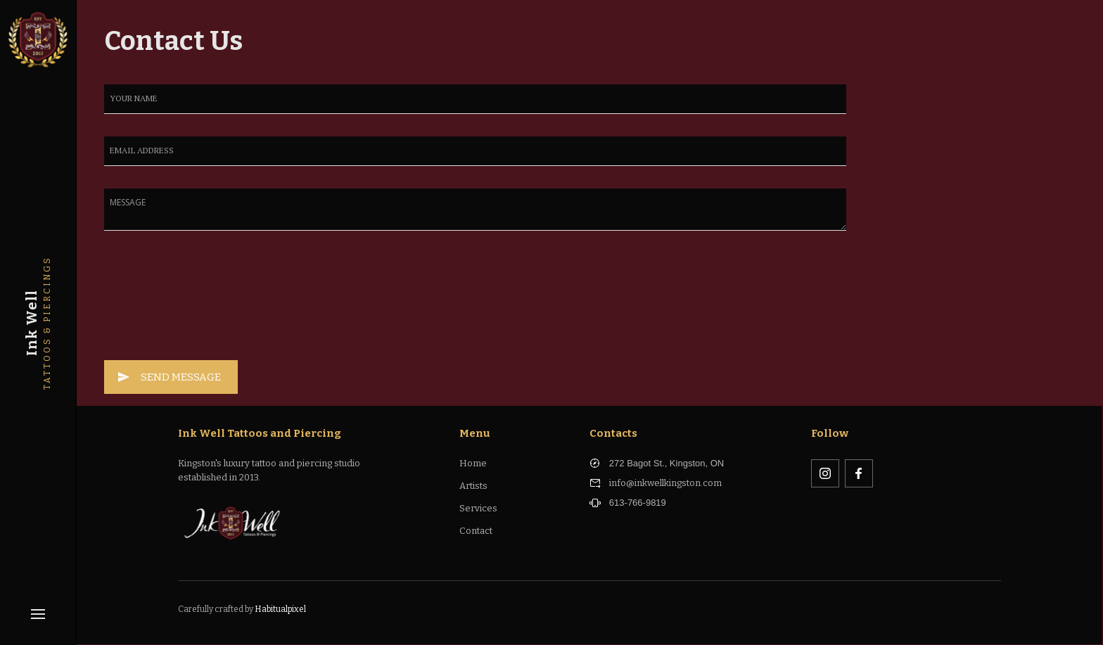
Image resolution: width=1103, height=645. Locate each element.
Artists (473, 485)
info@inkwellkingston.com (665, 483)
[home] (38, 38)
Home (473, 463)
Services (478, 508)
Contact (475, 530)
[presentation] (161, 304)
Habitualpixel (280, 609)
